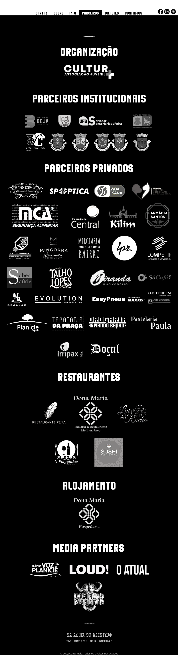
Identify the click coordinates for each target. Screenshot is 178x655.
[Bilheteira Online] (173, 11)
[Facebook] (160, 11)
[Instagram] (167, 11)
